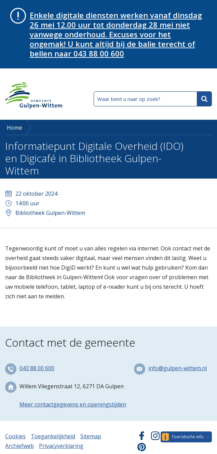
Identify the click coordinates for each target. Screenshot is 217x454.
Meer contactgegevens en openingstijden (72, 404)
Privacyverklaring (61, 446)
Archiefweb (19, 446)
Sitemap (90, 436)
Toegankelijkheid (53, 436)
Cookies (15, 436)
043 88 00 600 (36, 368)
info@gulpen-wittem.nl (177, 368)
